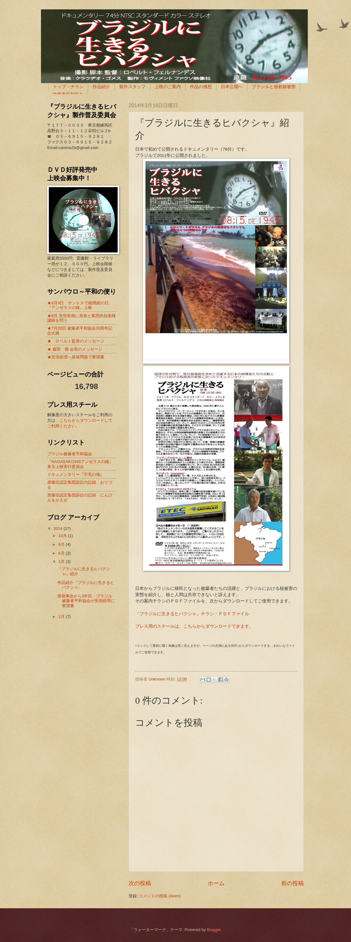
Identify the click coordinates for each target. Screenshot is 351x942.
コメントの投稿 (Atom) (160, 896)
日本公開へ (232, 86)
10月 (63, 535)
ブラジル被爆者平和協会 (69, 453)
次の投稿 (140, 883)
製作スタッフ (132, 86)
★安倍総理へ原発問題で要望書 (75, 357)
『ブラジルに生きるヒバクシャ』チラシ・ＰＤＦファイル (192, 613)
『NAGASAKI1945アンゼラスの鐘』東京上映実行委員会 (80, 464)
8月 (62, 544)
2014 (58, 528)
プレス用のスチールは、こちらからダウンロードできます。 (194, 626)
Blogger (214, 929)
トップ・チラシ (68, 86)
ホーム (216, 883)
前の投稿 (292, 883)
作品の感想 (201, 86)
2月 (62, 616)
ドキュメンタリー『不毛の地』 (75, 474)
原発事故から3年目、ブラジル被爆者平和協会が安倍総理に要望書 (86, 601)
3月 (62, 561)
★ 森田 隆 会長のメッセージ (74, 349)
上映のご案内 (168, 86)
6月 (62, 553)
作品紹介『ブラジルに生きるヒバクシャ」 (85, 585)
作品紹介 (101, 86)
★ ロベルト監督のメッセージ (75, 341)
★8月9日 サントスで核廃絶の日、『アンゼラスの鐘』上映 (80, 305)
